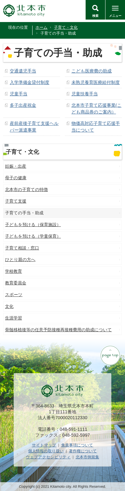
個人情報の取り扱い (46, 451)
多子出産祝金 (23, 105)
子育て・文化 (66, 27)
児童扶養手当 (84, 93)
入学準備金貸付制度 (29, 82)
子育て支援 (15, 201)
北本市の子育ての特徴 (26, 189)
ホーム (41, 27)
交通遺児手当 (23, 70)
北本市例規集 (87, 457)
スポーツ (13, 294)
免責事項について (77, 445)
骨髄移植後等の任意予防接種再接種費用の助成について (58, 329)
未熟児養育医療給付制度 (95, 82)
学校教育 (13, 271)
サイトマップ (44, 445)
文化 (9, 306)
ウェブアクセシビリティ (48, 457)
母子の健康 (15, 177)
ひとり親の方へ (20, 259)
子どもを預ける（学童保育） (33, 236)
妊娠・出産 (15, 166)
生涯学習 (13, 318)
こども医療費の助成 (91, 70)
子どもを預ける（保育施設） (33, 224)
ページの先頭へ (110, 355)
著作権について (83, 451)
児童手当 (18, 93)
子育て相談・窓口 (22, 248)
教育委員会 (15, 282)
